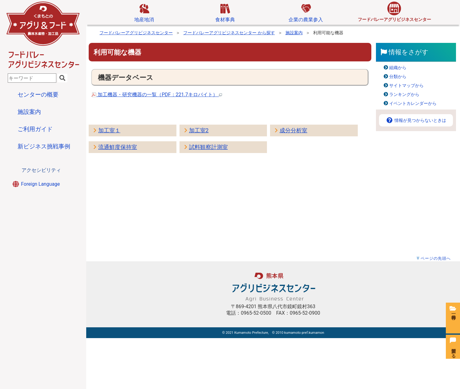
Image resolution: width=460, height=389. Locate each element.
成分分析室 (293, 130)
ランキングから (404, 94)
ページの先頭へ (436, 258)
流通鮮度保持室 (117, 147)
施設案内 (294, 32)
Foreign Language (36, 184)
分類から (397, 76)
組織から (397, 67)
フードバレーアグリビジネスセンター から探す (229, 32)
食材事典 (225, 12)
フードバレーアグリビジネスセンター (136, 32)
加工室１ (109, 130)
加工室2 (199, 130)
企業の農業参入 (306, 12)
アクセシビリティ (41, 170)
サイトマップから (406, 85)
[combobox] (32, 78)
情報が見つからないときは (416, 120)
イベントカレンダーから (413, 103)
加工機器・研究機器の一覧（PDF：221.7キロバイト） (156, 94)
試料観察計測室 (208, 147)
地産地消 (144, 12)
